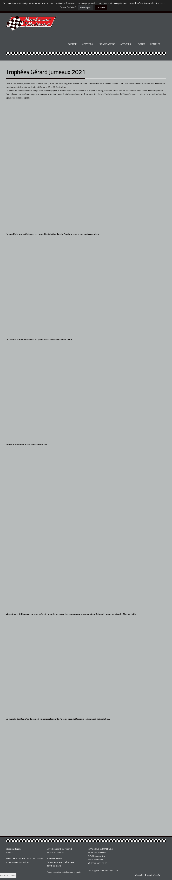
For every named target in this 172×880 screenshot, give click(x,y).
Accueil (72, 44)
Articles (126, 44)
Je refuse (101, 7)
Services (88, 44)
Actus (141, 44)
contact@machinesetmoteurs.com (103, 870)
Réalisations (107, 44)
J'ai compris (85, 7)
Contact (155, 44)
